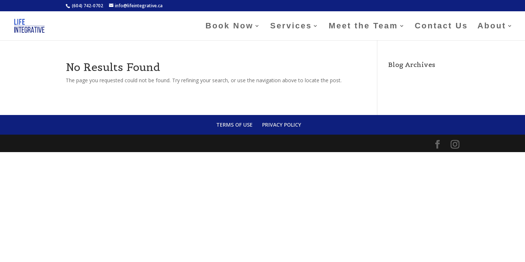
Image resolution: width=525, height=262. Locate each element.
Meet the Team (363, 26)
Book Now (230, 26)
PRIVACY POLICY (281, 124)
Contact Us (441, 26)
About (491, 26)
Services (291, 26)
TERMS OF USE (234, 124)
